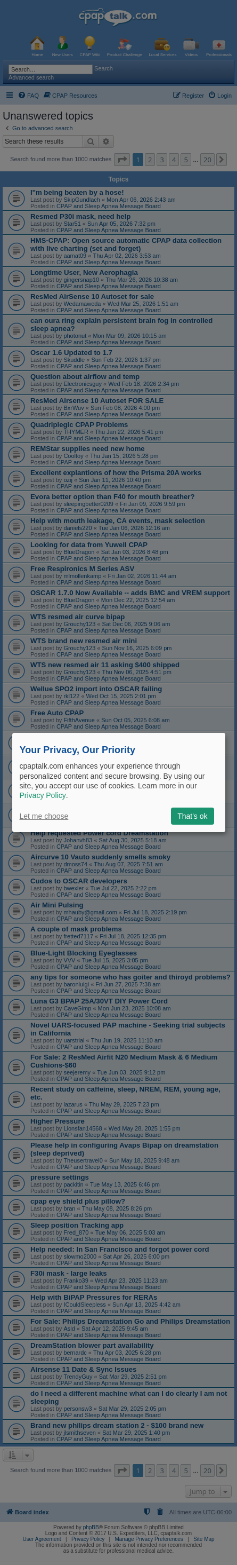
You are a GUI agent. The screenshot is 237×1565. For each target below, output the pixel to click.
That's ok (192, 816)
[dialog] (118, 782)
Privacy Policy (43, 795)
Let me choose (44, 816)
